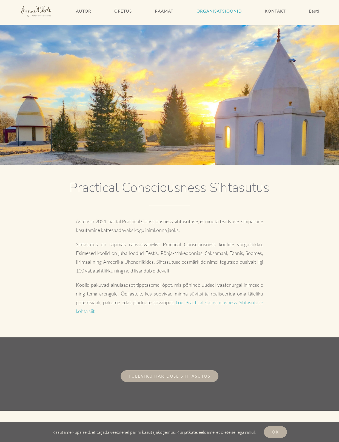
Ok (275, 431)
